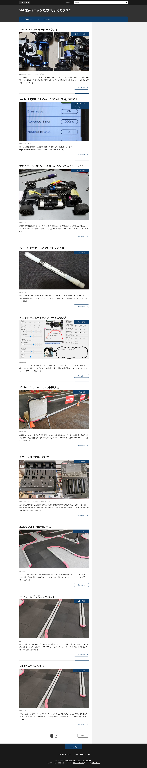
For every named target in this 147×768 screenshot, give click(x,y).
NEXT (83, 736)
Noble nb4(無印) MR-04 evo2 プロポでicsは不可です (48, 99)
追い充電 (47, 501)
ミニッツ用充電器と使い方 (34, 457)
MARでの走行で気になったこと (37, 596)
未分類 (83, 252)
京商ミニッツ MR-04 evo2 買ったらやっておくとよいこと (51, 166)
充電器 (36, 501)
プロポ (79, 107)
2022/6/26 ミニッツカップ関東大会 (39, 387)
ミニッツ (31, 501)
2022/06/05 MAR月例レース (35, 526)
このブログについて (27, 19)
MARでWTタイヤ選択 (31, 666)
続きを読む (81, 88)
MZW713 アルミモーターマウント (76, 2)
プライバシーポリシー (45, 19)
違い (44, 74)
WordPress (96, 763)
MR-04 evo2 (81, 34)
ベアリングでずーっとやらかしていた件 (41, 247)
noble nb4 (31, 143)
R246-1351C (36, 74)
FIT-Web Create (78, 763)
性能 (41, 74)
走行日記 (82, 392)
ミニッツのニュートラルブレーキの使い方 (43, 317)
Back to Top (73, 747)
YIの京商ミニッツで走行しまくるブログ (45, 10)
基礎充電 (41, 501)
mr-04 (30, 74)
